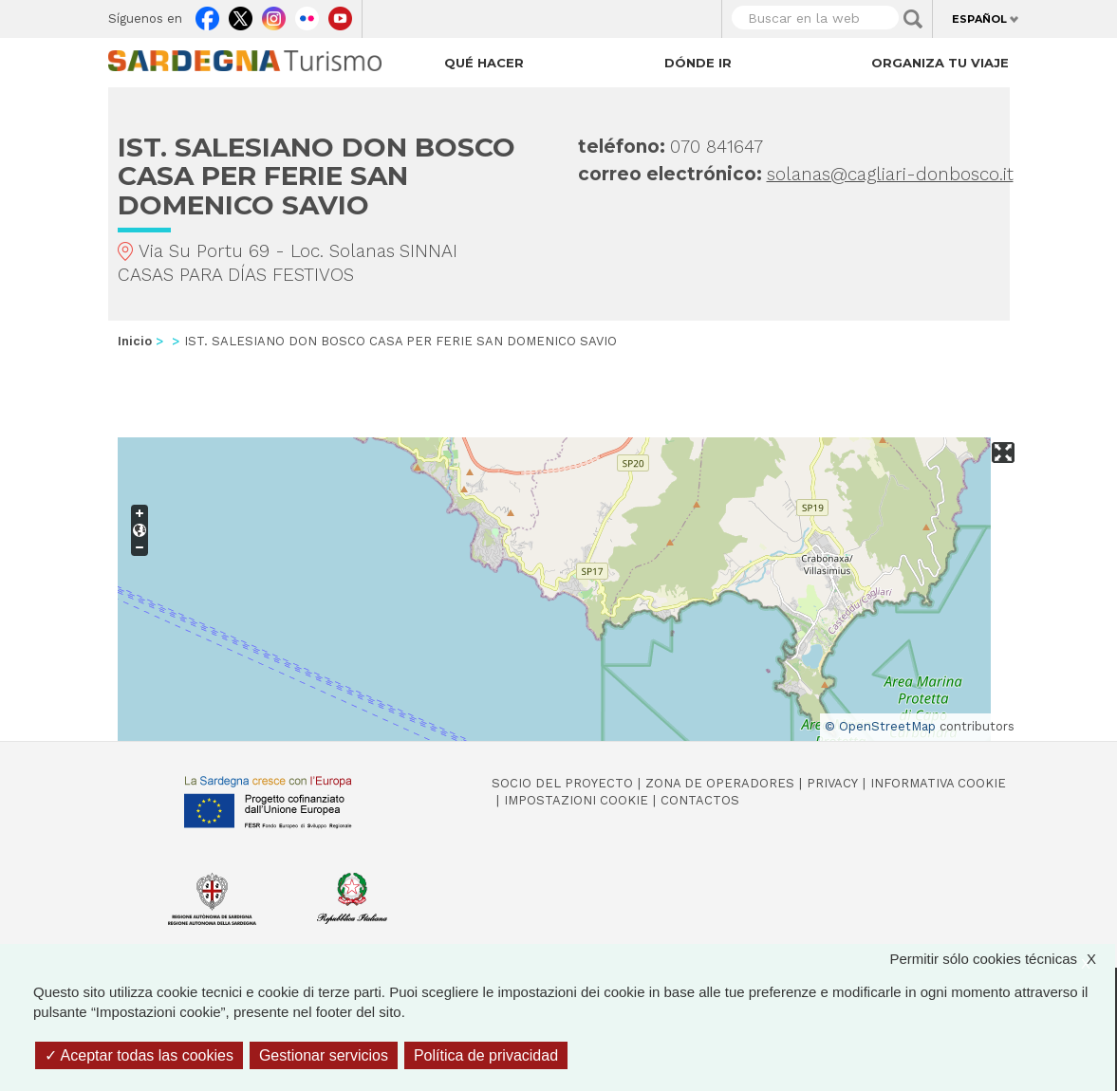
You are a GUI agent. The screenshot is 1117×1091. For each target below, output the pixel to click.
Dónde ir (698, 62)
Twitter (240, 14)
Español (979, 19)
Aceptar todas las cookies (139, 1055)
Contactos (700, 800)
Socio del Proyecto (562, 783)
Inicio (135, 341)
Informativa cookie (938, 783)
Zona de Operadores (719, 783)
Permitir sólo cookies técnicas (1002, 959)
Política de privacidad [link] (486, 1055)
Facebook (207, 14)
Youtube (340, 14)
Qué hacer (484, 62)
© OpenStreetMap (880, 726)
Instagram (274, 14)
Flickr (307, 14)
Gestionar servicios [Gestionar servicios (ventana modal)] (323, 1055)
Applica (912, 19)
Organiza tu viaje (940, 62)
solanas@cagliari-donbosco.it (890, 174)
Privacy (832, 783)
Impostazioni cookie (576, 800)
